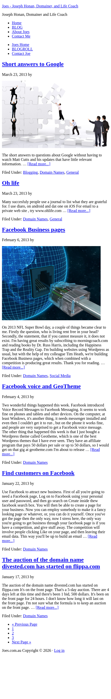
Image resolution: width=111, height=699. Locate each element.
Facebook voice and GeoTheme (41, 386)
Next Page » (21, 642)
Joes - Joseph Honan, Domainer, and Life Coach (40, 6)
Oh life (10, 183)
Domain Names (52, 172)
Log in (59, 650)
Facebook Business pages (33, 229)
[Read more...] (39, 164)
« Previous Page (24, 624)
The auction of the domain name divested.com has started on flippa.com (51, 563)
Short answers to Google (33, 64)
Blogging (30, 172)
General (72, 172)
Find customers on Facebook (38, 473)
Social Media (60, 376)
